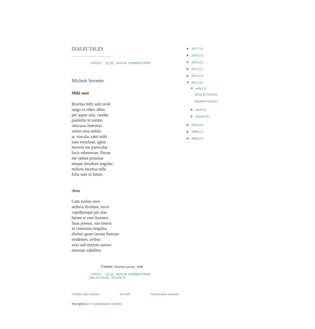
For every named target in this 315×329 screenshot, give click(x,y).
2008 (195, 138)
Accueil (124, 294)
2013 (195, 69)
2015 (195, 62)
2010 (195, 125)
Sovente (119, 277)
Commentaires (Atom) (106, 304)
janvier (200, 116)
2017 (195, 48)
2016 (195, 55)
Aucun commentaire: (134, 63)
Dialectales (99, 277)
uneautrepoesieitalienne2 (158, 21)
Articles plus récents (85, 294)
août (198, 88)
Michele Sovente (88, 80)
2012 (195, 76)
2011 (195, 82)
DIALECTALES (88, 49)
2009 (195, 132)
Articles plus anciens (164, 294)
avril (198, 109)
